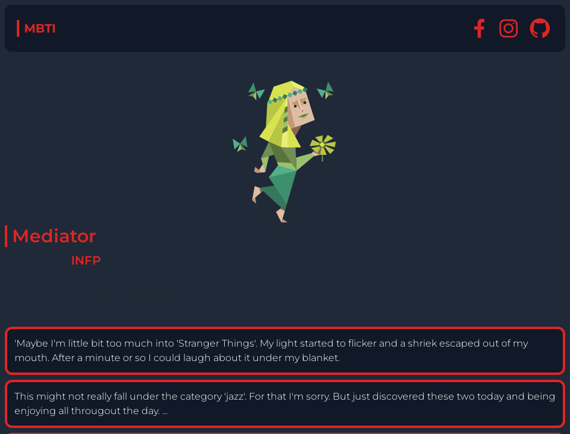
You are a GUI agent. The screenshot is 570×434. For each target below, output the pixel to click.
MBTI (40, 28)
